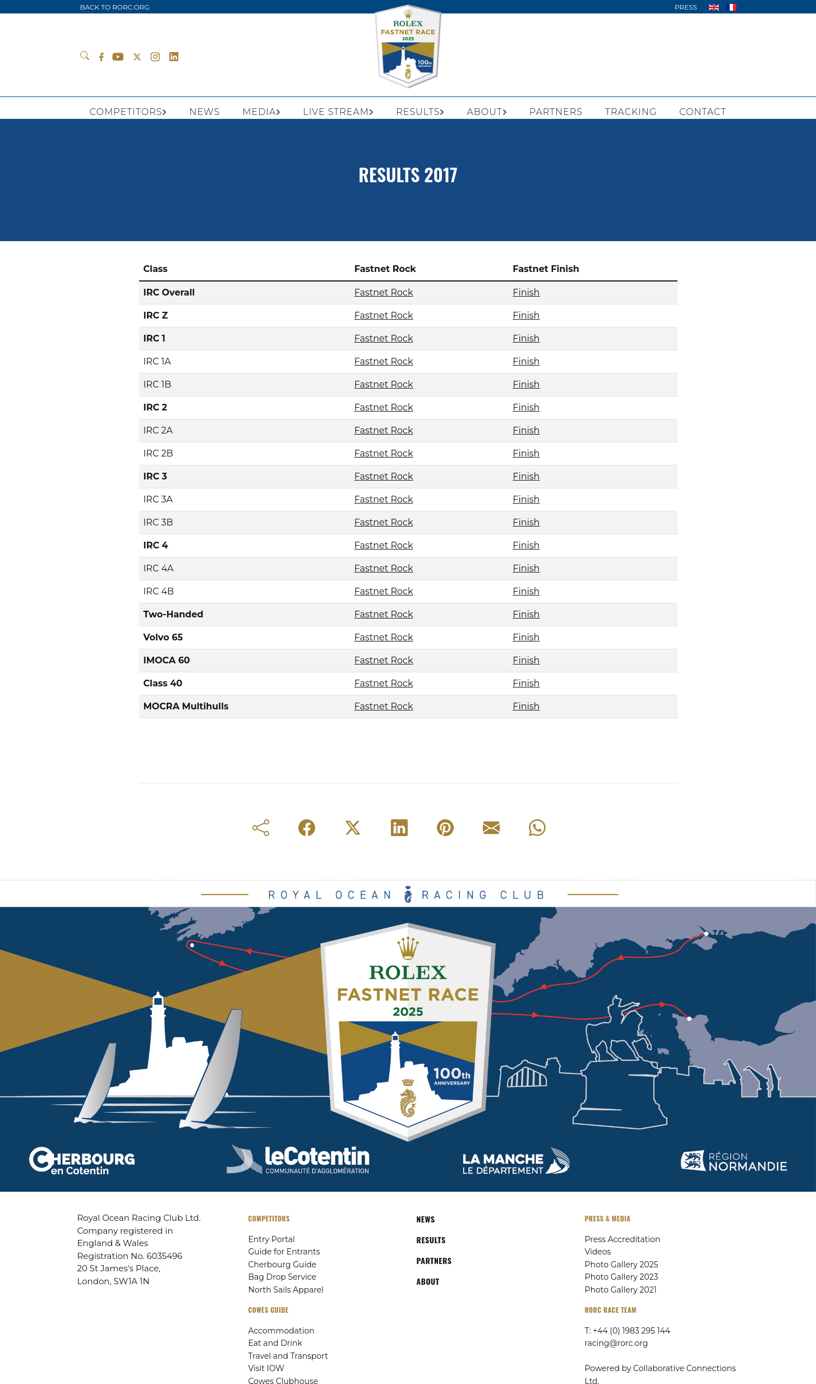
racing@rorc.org (616, 1343)
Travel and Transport (288, 1356)
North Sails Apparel (286, 1290)
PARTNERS (434, 1260)
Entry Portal (271, 1239)
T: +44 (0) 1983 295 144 (628, 1331)
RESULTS (431, 1239)
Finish (526, 292)
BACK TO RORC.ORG (115, 7)
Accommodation (281, 1331)
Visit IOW (266, 1368)
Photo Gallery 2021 (621, 1290)
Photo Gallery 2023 (621, 1277)
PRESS (686, 7)
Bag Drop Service (282, 1277)
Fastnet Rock (383, 292)
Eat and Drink (275, 1343)
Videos (598, 1252)
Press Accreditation (623, 1239)
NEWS (426, 1219)
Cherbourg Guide (282, 1265)
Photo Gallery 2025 (621, 1265)
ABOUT (428, 1281)
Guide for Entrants (284, 1252)
